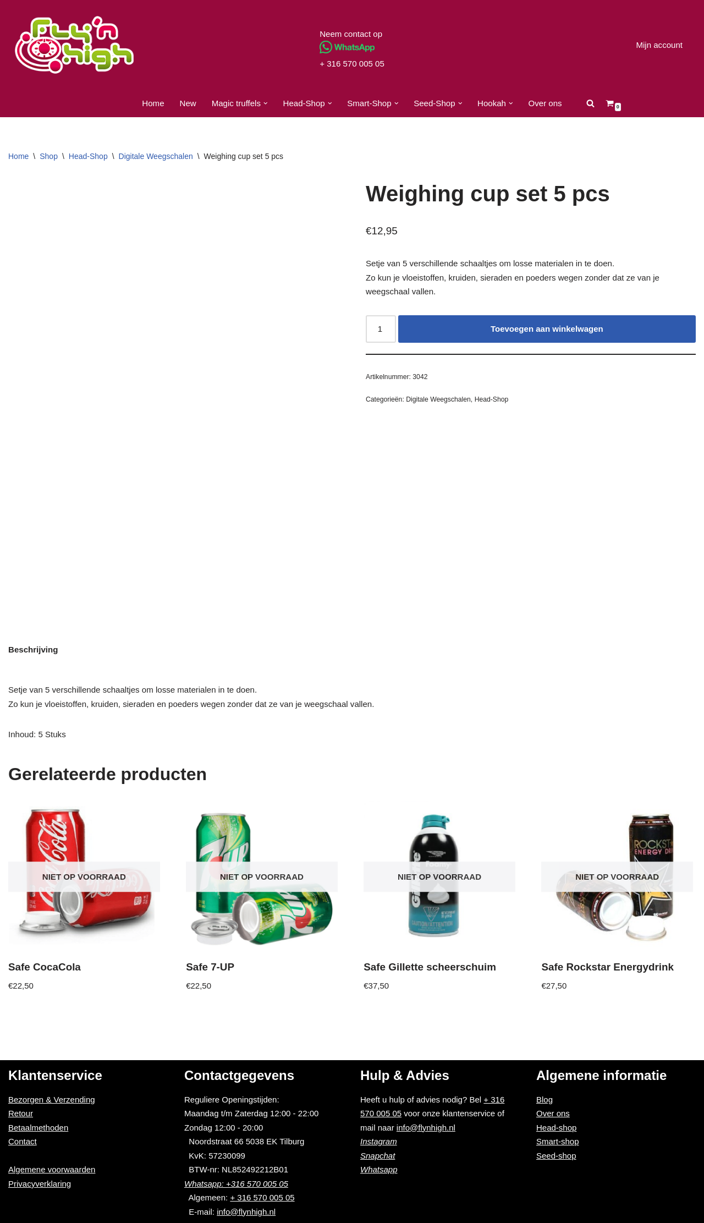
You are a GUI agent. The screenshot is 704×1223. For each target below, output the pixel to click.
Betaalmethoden (38, 1127)
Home (153, 103)
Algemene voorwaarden (51, 1169)
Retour (20, 1113)
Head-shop (556, 1127)
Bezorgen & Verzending (51, 1099)
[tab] (33, 650)
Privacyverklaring (39, 1183)
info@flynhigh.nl (246, 1211)
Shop (49, 156)
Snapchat (377, 1155)
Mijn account (659, 45)
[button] (265, 103)
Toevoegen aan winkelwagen (547, 328)
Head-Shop (88, 156)
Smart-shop (557, 1141)
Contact (22, 1141)
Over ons (545, 103)
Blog (544, 1099)
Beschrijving (33, 649)
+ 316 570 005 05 (352, 63)
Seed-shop (556, 1155)
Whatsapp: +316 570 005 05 (236, 1183)
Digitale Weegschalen (156, 156)
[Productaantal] (380, 329)
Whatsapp (379, 1169)
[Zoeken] (590, 103)
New (188, 103)
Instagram (378, 1141)
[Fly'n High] (74, 45)
